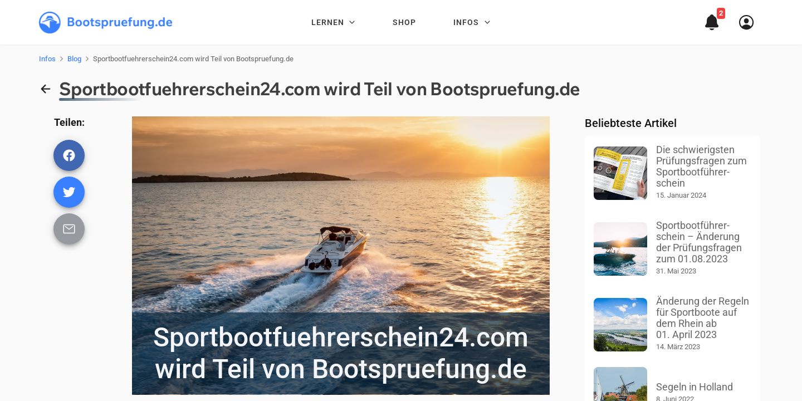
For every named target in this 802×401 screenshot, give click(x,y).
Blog (74, 59)
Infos (47, 59)
